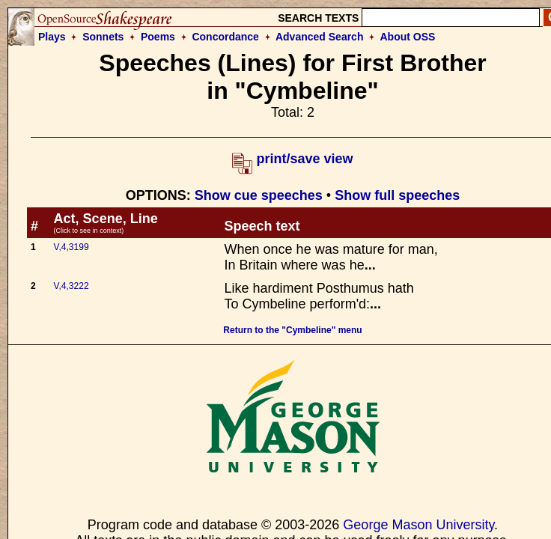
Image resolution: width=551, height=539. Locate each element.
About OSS (408, 37)
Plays (52, 37)
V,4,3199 (71, 247)
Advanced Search (320, 37)
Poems (158, 37)
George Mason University (418, 524)
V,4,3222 (71, 286)
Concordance (225, 37)
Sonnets (103, 37)
